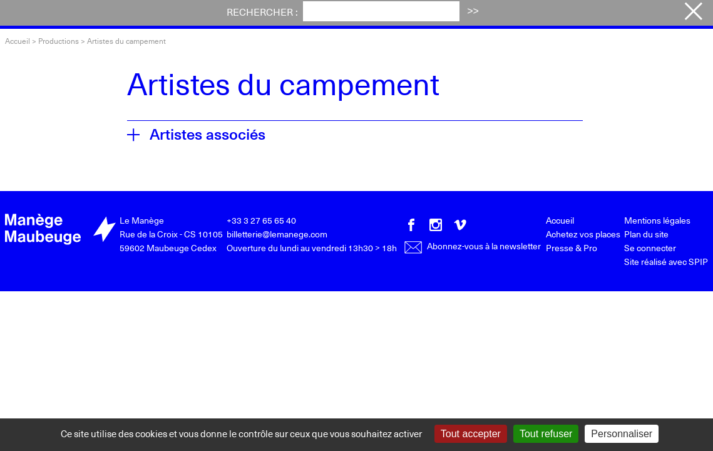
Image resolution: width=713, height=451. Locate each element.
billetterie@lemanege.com (277, 234)
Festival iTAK (258, 14)
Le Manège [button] (507, 14)
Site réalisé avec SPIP (666, 261)
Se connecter (650, 247)
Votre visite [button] (424, 14)
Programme (170, 14)
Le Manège (142, 220)
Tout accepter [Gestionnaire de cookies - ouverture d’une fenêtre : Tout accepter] (471, 433)
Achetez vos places (613, 15)
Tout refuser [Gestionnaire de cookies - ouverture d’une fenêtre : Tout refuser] (546, 433)
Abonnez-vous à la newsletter (472, 245)
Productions (58, 40)
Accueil (17, 40)
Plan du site (646, 234)
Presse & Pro (571, 247)
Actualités (343, 14)
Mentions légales (657, 220)
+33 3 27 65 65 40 (261, 220)
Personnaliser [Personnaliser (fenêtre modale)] (621, 433)
